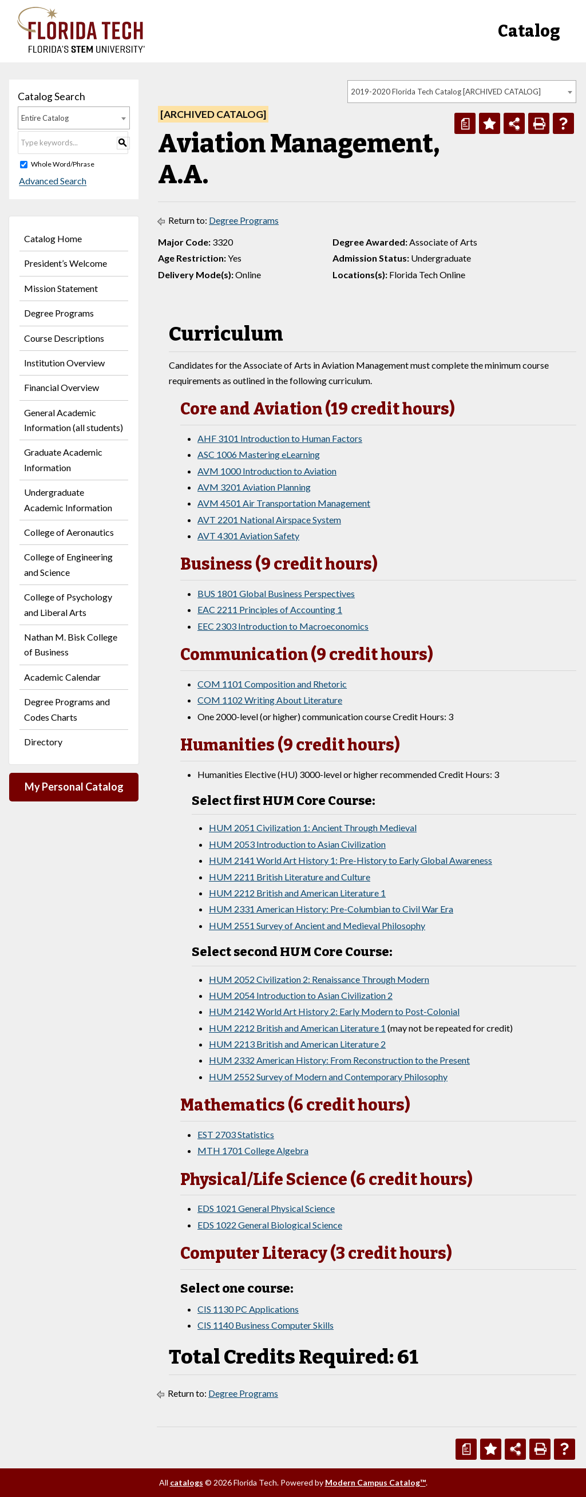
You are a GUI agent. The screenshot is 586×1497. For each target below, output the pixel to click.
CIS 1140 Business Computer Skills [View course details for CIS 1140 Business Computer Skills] (265, 1325)
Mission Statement (61, 288)
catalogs (186, 1482)
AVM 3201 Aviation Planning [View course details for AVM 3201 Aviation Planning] (254, 486)
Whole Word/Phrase (62, 164)
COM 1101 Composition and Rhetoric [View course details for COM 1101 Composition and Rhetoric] (272, 683)
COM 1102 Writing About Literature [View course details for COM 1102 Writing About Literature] (269, 699)
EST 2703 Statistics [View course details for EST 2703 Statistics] (235, 1134)
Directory (43, 741)
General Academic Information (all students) (73, 420)
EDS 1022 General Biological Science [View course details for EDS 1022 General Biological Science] (269, 1224)
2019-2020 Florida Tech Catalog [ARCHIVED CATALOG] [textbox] (446, 91)
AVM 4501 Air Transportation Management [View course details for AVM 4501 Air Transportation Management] (283, 502)
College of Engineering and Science (68, 564)
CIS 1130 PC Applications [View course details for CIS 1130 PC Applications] (248, 1309)
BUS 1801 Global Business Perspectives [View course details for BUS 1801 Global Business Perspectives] (276, 593)
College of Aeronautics (69, 532)
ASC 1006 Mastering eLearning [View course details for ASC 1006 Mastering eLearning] (258, 454)
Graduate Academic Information (63, 459)
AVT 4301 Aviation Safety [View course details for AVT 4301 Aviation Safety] (248, 535)
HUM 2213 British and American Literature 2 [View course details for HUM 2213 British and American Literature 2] (297, 1043)
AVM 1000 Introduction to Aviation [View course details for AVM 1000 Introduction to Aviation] (266, 470)
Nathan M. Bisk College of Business (70, 644)
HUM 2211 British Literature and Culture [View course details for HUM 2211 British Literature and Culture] (289, 876)
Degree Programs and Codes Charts (67, 709)
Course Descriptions (64, 338)
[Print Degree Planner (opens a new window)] (465, 123)
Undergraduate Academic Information (68, 499)
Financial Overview (61, 387)
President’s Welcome (65, 263)
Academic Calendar (62, 677)
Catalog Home (53, 238)
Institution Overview (64, 362)
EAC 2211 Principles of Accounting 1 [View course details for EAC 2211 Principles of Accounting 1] (269, 609)
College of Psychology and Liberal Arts (68, 604)
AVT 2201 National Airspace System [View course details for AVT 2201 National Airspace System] (269, 519)
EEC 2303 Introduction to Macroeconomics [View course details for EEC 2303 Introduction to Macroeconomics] (283, 626)
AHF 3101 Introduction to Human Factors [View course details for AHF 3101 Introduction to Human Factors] (279, 438)
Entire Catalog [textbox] (45, 118)
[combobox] (461, 91)
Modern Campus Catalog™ (375, 1482)
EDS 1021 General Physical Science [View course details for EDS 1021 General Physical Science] (266, 1208)
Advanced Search (51, 181)
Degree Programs (59, 312)
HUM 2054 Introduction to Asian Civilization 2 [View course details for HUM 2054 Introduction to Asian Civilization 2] (301, 995)
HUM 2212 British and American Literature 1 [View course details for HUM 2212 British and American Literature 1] (297, 892)
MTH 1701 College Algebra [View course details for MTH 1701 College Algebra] (252, 1150)
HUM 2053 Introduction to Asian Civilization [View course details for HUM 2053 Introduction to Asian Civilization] (297, 844)
